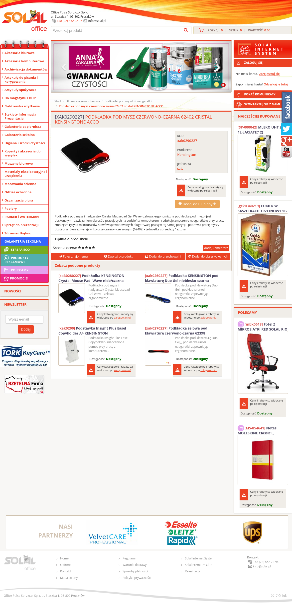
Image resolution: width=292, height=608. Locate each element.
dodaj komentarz (216, 248)
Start (57, 101)
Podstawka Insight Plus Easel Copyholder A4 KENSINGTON (92, 331)
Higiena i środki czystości (24, 143)
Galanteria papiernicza (22, 126)
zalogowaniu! (122, 317)
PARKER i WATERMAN (21, 216)
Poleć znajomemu (73, 256)
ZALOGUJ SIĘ (253, 63)
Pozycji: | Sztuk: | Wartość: (239, 30)
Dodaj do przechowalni (163, 256)
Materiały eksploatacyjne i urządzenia (25, 173)
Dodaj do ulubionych (197, 204)
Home (64, 558)
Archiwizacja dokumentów (25, 69)
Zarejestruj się (269, 74)
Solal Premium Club (198, 565)
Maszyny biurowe (18, 163)
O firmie (65, 565)
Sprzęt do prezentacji (21, 225)
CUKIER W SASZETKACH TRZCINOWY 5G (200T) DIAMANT (262, 208)
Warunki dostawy (134, 565)
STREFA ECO (16, 249)
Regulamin (130, 558)
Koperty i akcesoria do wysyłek (22, 153)
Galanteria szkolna (19, 135)
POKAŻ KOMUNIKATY (267, 93)
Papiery (10, 208)
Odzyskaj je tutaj (276, 84)
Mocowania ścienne (20, 184)
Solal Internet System (199, 558)
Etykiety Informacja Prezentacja (20, 116)
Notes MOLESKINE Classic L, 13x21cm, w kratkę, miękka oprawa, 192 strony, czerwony (261, 430)
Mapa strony (69, 578)
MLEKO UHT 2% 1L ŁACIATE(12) (261, 130)
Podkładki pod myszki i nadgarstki (128, 101)
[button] (64, 66)
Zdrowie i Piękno (17, 233)
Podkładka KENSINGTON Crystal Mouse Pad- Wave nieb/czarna (91, 278)
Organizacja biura (18, 200)
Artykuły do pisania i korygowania (21, 79)
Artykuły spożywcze (20, 89)
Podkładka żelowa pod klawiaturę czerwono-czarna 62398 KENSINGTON (176, 331)
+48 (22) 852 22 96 (69, 21)
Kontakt (65, 571)
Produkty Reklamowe (15, 259)
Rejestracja (192, 571)
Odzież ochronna (17, 192)
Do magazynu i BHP (20, 98)
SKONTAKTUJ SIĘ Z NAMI (262, 104)
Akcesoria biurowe (19, 53)
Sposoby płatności (135, 571)
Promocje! (15, 278)
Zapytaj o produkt (118, 256)
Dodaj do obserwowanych (208, 256)
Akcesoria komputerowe (24, 61)
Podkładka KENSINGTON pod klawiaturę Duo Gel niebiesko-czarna (182, 278)
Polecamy (15, 270)
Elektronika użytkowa (22, 106)
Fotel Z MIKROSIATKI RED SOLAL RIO (262, 326)
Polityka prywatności (137, 578)
